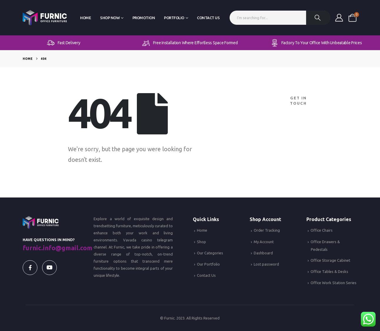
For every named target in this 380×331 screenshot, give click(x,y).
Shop (201, 242)
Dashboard (263, 253)
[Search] (318, 18)
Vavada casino (137, 240)
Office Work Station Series (333, 283)
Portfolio (174, 18)
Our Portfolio (208, 264)
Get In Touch (298, 100)
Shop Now (110, 18)
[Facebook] (30, 267)
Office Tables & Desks (329, 271)
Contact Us (208, 18)
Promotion (143, 18)
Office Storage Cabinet (330, 260)
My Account (264, 242)
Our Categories (210, 253)
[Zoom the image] (40, 220)
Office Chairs (322, 230)
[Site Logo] (45, 18)
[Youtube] (49, 267)
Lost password (266, 264)
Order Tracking (267, 230)
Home (85, 18)
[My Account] (339, 18)
